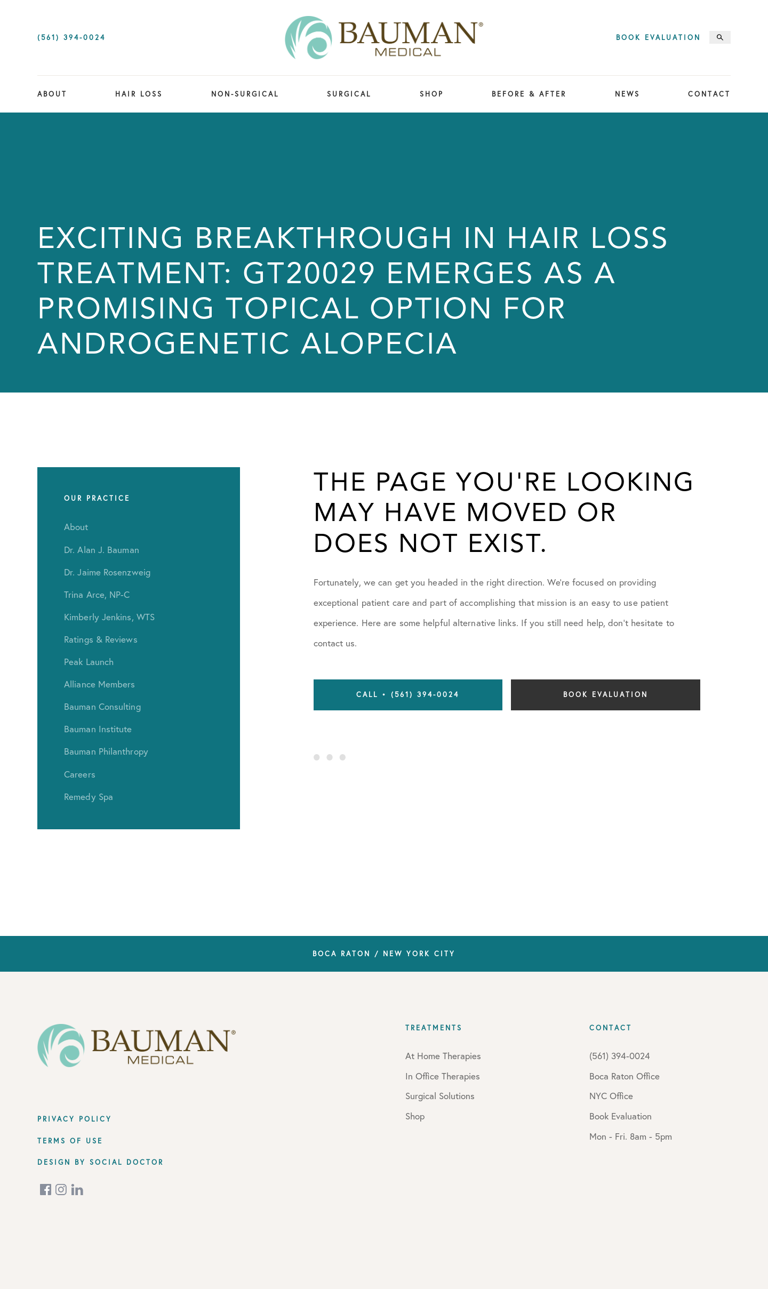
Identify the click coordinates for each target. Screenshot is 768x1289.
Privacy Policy (74, 1119)
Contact (709, 94)
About (52, 94)
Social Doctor (127, 1162)
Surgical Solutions (440, 1095)
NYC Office (611, 1095)
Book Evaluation (658, 38)
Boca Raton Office (624, 1076)
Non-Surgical (245, 94)
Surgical (349, 94)
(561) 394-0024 (71, 38)
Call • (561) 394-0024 (407, 694)
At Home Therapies (443, 1055)
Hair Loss (139, 94)
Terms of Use (70, 1140)
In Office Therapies (442, 1076)
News (627, 94)
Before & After (529, 94)
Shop (432, 94)
